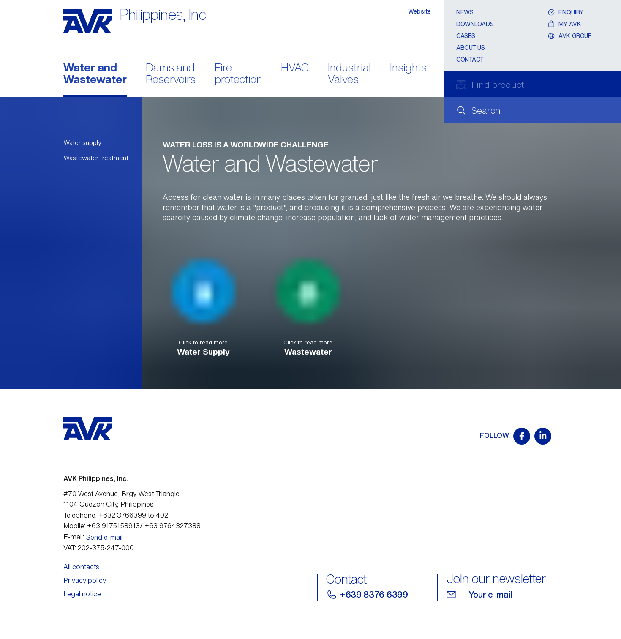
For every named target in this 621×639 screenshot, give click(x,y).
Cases (465, 35)
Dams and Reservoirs (171, 74)
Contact (470, 59)
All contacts (81, 567)
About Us (470, 47)
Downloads (474, 23)
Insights (408, 68)
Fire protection (238, 74)
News (464, 12)
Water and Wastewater (95, 74)
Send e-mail (104, 537)
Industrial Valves (349, 74)
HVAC (295, 68)
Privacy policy (84, 580)
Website (419, 11)
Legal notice (82, 594)
